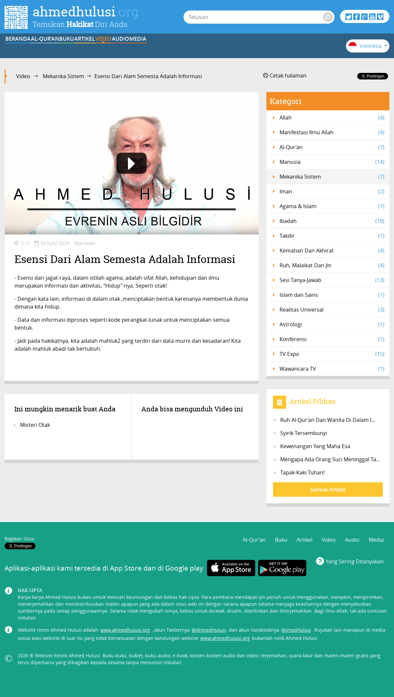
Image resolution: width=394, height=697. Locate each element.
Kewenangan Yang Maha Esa (315, 446)
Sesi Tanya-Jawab (332, 280)
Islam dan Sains (332, 295)
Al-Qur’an (66, 47)
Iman (332, 191)
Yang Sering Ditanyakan (355, 556)
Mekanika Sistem (63, 76)
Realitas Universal (332, 310)
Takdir (332, 236)
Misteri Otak (35, 424)
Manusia (332, 162)
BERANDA (25, 47)
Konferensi (332, 339)
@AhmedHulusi (209, 625)
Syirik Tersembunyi (303, 433)
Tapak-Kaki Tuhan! (302, 472)
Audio (229, 47)
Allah (332, 117)
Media (269, 47)
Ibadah (332, 221)
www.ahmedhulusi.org (125, 625)
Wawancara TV (332, 369)
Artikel (147, 47)
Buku (106, 47)
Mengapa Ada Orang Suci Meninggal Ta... (330, 459)
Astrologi (332, 324)
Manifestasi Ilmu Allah (332, 132)
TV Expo (332, 354)
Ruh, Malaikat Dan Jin (332, 265)
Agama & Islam (332, 206)
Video (188, 47)
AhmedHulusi (296, 625)
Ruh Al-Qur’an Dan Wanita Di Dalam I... (327, 420)
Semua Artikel (327, 489)
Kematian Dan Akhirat (332, 250)
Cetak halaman (285, 75)
